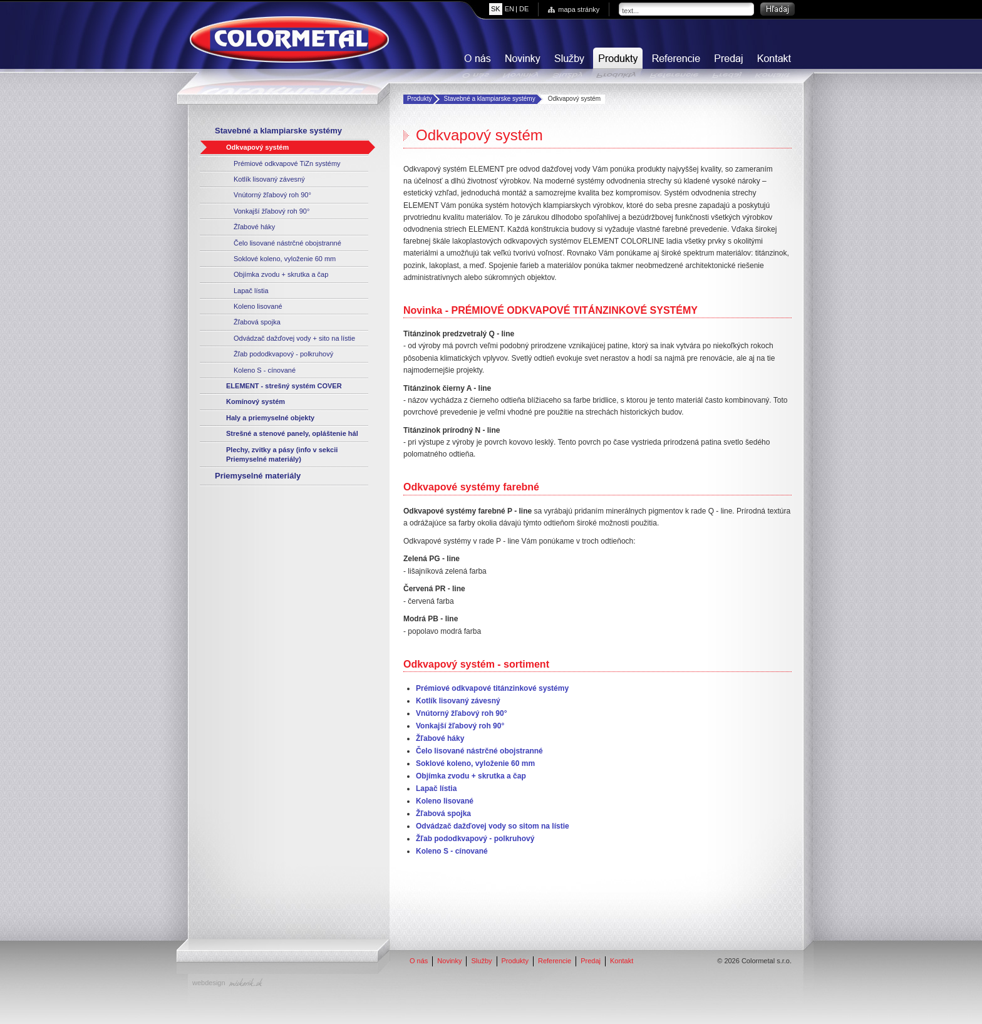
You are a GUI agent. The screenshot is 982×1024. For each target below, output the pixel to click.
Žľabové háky (254, 226)
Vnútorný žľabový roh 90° (272, 195)
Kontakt (773, 63)
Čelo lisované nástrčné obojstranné (287, 243)
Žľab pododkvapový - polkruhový (283, 354)
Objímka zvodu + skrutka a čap (281, 274)
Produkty (617, 63)
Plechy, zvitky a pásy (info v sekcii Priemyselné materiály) (282, 454)
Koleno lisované (258, 306)
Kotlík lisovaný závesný (269, 179)
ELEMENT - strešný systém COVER (284, 386)
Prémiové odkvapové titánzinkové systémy (492, 688)
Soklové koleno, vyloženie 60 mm (285, 258)
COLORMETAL (289, 39)
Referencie (674, 63)
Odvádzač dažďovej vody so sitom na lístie (492, 826)
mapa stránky (578, 9)
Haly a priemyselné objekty (270, 417)
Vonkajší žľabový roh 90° (271, 211)
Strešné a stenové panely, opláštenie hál (292, 433)
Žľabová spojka (257, 322)
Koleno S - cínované (265, 370)
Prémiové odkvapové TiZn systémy (287, 163)
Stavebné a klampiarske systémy (489, 98)
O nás (476, 63)
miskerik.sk (245, 982)
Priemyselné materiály (258, 475)
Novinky (521, 63)
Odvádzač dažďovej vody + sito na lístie (294, 338)
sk (495, 9)
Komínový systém (255, 401)
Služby (568, 63)
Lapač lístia (251, 290)
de (524, 9)
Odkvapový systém (257, 147)
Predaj (727, 63)
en (509, 9)
